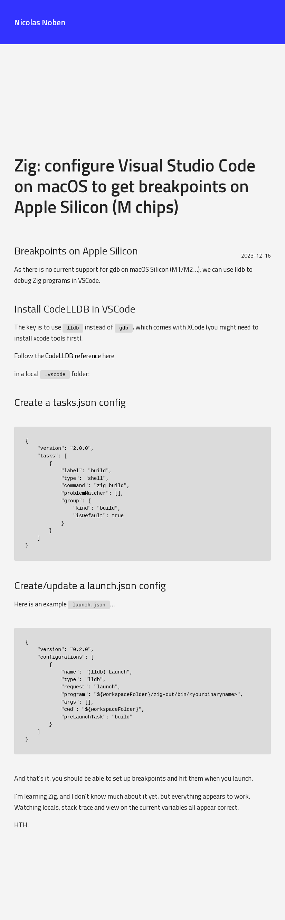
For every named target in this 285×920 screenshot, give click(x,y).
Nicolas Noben (39, 22)
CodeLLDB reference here (79, 356)
